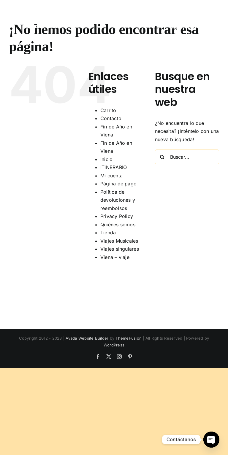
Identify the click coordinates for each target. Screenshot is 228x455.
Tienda (108, 233)
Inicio (106, 159)
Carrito (108, 110)
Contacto (110, 118)
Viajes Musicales (119, 241)
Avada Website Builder (87, 338)
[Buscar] (162, 156)
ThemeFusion (128, 338)
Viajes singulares (119, 249)
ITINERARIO (113, 167)
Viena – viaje (114, 257)
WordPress (114, 345)
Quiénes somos (117, 225)
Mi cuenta (111, 176)
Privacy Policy (116, 216)
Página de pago (118, 184)
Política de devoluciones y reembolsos (117, 200)
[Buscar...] (187, 156)
